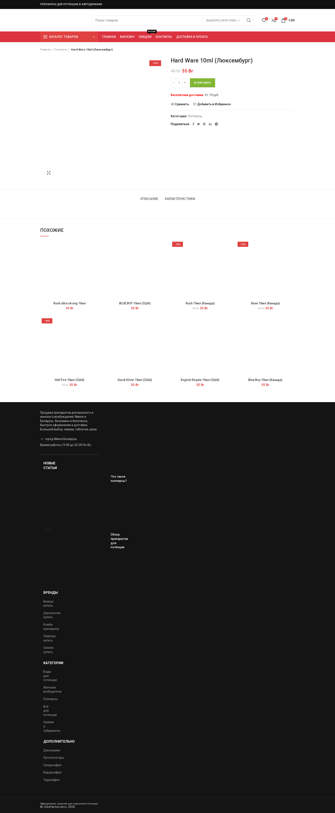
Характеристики (180, 199)
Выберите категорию (221, 20)
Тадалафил (51, 780)
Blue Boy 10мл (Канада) (265, 380)
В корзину (202, 82)
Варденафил (52, 772)
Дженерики (51, 750)
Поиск (248, 20)
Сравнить (182, 104)
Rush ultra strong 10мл (69, 303)
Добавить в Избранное (214, 104)
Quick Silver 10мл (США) (135, 380)
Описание (149, 199)
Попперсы (61, 49)
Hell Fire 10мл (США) (69, 380)
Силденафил (52, 765)
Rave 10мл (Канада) (265, 303)
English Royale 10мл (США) (200, 380)
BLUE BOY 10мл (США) (135, 303)
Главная (45, 49)
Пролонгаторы (53, 757)
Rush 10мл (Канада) (200, 303)
